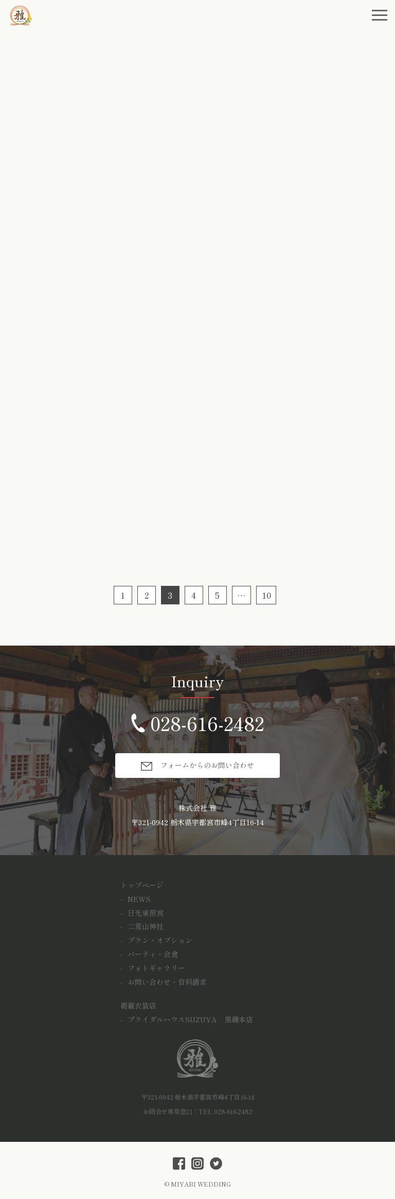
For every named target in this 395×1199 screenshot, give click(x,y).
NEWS (139, 899)
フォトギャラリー (156, 968)
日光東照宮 (146, 913)
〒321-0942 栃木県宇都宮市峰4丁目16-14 (197, 822)
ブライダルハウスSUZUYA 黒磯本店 (190, 1019)
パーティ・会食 (153, 954)
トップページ (142, 885)
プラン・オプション (160, 940)
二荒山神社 (146, 926)
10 (266, 595)
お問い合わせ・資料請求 (167, 982)
